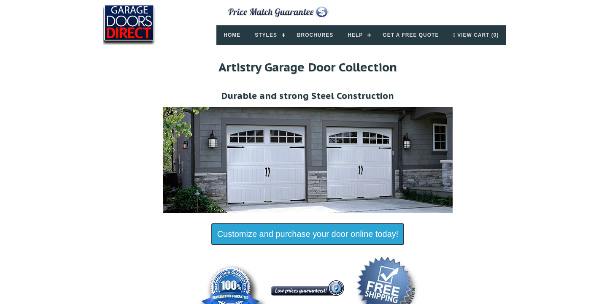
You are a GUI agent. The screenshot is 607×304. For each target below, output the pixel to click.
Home (232, 35)
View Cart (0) (476, 35)
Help (355, 35)
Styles (266, 35)
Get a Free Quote (411, 35)
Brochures (315, 35)
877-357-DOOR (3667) (444, 9)
